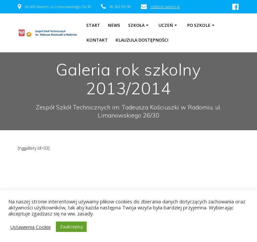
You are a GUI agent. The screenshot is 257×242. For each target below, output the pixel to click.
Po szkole (198, 25)
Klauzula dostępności (141, 40)
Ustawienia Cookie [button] (30, 227)
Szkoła (136, 25)
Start (93, 25)
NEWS (114, 25)
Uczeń (166, 25)
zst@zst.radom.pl (165, 6)
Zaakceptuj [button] (71, 227)
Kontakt (97, 40)
